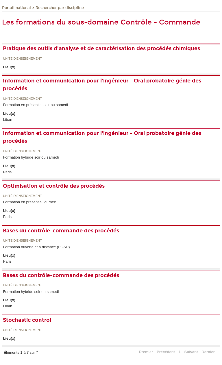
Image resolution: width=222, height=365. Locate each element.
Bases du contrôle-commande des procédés (61, 230)
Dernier (208, 352)
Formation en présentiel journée (29, 202)
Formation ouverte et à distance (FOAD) (36, 247)
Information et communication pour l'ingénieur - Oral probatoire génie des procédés (102, 85)
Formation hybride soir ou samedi (31, 157)
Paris (7, 172)
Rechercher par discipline (60, 7)
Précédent (166, 352)
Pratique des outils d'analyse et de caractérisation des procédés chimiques (101, 48)
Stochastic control (27, 320)
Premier (146, 352)
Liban (7, 119)
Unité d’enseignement (22, 58)
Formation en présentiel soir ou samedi (35, 105)
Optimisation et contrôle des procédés (54, 186)
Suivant (191, 352)
